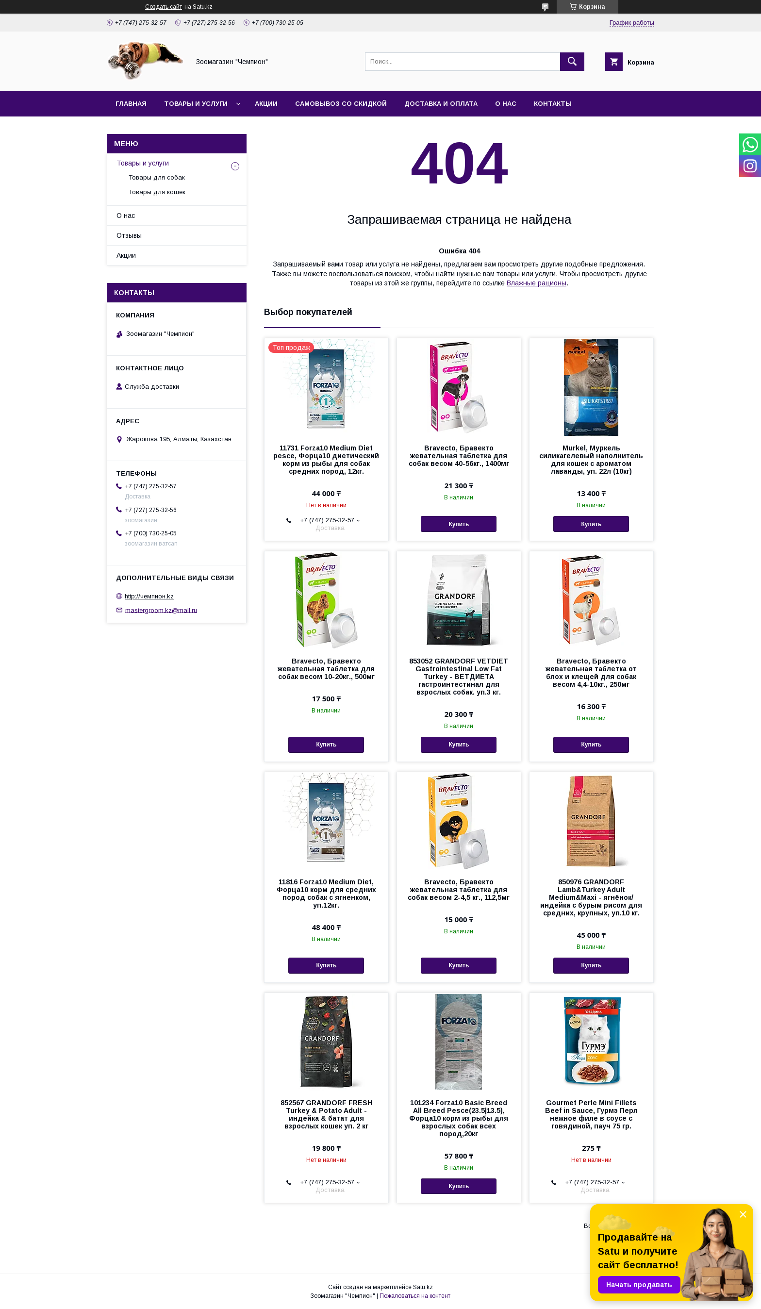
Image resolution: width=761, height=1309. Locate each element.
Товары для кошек (157, 192)
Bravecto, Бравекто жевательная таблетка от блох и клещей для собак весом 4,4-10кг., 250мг (591, 672)
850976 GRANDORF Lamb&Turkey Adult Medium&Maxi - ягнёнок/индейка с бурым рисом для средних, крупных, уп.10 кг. (591, 897)
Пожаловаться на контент (415, 1295)
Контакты (553, 103)
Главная (131, 103)
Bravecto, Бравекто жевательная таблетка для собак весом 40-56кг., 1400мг (459, 455)
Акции (266, 103)
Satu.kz (423, 1287)
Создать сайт (163, 6)
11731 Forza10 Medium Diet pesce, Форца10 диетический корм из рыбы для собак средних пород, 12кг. (326, 459)
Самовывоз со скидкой (341, 103)
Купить (458, 524)
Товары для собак (157, 177)
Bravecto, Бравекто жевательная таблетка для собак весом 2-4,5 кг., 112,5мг (459, 889)
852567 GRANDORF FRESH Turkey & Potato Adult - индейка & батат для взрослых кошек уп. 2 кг (326, 1114)
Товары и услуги (196, 103)
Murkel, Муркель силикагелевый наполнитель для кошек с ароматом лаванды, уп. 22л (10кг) (591, 459)
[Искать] (572, 61)
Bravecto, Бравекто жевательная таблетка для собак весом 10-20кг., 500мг (326, 668)
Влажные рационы (536, 283)
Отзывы (129, 235)
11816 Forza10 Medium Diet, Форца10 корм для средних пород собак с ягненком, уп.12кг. (326, 893)
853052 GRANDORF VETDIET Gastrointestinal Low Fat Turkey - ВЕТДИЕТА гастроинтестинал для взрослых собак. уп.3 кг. (458, 676)
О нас (505, 103)
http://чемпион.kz (149, 596)
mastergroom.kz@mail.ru (161, 609)
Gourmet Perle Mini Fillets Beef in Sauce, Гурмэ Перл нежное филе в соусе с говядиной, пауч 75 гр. (591, 1114)
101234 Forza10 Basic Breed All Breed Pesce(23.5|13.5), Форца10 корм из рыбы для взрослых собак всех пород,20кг (458, 1118)
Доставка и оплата (441, 103)
